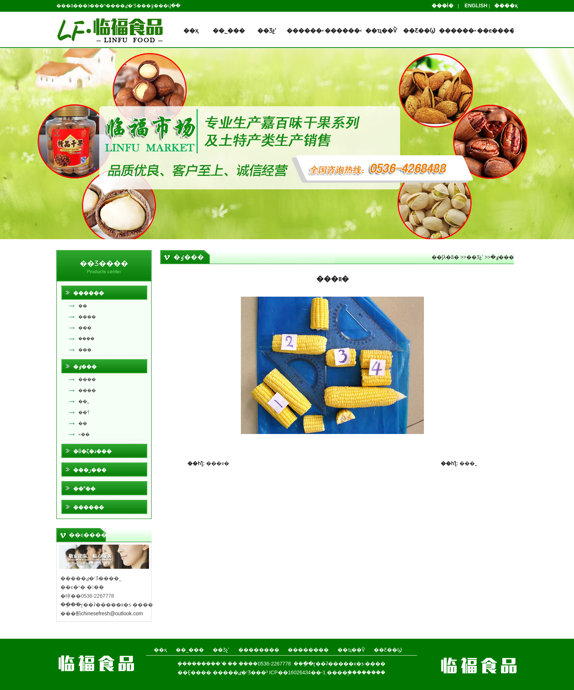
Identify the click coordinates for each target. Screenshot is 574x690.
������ (88, 293)
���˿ (468, 463)
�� (82, 305)
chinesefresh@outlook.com (112, 613)
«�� (84, 434)
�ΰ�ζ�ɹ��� (92, 451)
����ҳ (504, 5)
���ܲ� (86, 338)
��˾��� (229, 30)
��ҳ (190, 30)
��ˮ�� (84, 488)
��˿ (83, 401)
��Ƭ (84, 412)
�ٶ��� (85, 367)
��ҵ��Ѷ (381, 30)
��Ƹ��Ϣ (419, 30)
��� (85, 327)
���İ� (445, 5)
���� (87, 316)
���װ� (217, 463)
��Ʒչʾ (266, 30)
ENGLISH (473, 5)
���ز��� (90, 470)
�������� (305, 30)
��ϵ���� (495, 30)
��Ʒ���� (104, 263)
